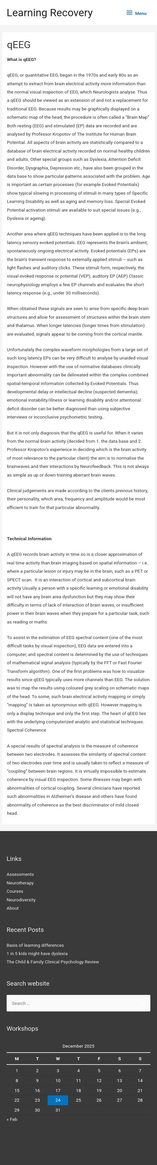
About (13, 908)
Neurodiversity (21, 899)
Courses (15, 891)
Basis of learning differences (35, 945)
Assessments (20, 874)
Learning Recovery (50, 12)
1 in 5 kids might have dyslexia (37, 953)
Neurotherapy (20, 882)
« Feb (12, 1119)
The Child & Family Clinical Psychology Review (53, 961)
